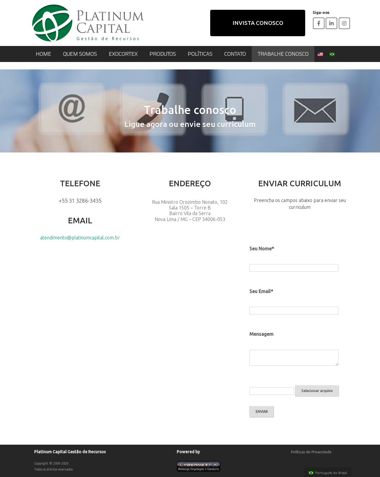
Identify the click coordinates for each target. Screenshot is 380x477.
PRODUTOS (162, 54)
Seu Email (260, 291)
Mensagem (261, 334)
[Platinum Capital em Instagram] (344, 23)
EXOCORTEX (123, 54)
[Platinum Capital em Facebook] (318, 23)
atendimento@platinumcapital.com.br (80, 237)
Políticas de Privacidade (311, 452)
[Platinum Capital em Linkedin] (331, 23)
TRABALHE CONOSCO (283, 54)
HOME (43, 54)
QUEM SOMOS (80, 54)
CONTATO (235, 54)
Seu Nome (260, 248)
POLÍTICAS (200, 54)
